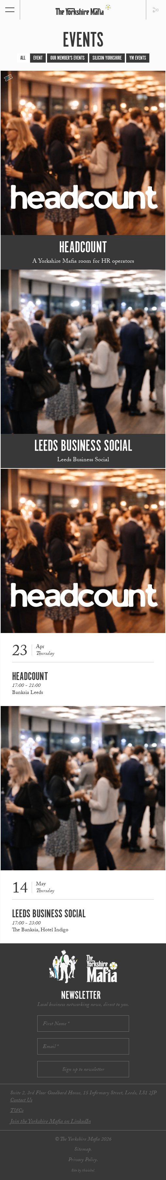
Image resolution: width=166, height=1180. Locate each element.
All (22, 58)
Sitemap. (83, 1149)
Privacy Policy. (83, 1160)
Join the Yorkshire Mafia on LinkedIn (50, 1122)
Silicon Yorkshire (107, 58)
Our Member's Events (67, 58)
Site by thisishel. (83, 1171)
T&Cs (17, 1111)
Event (37, 58)
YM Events (137, 58)
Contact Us (21, 1100)
